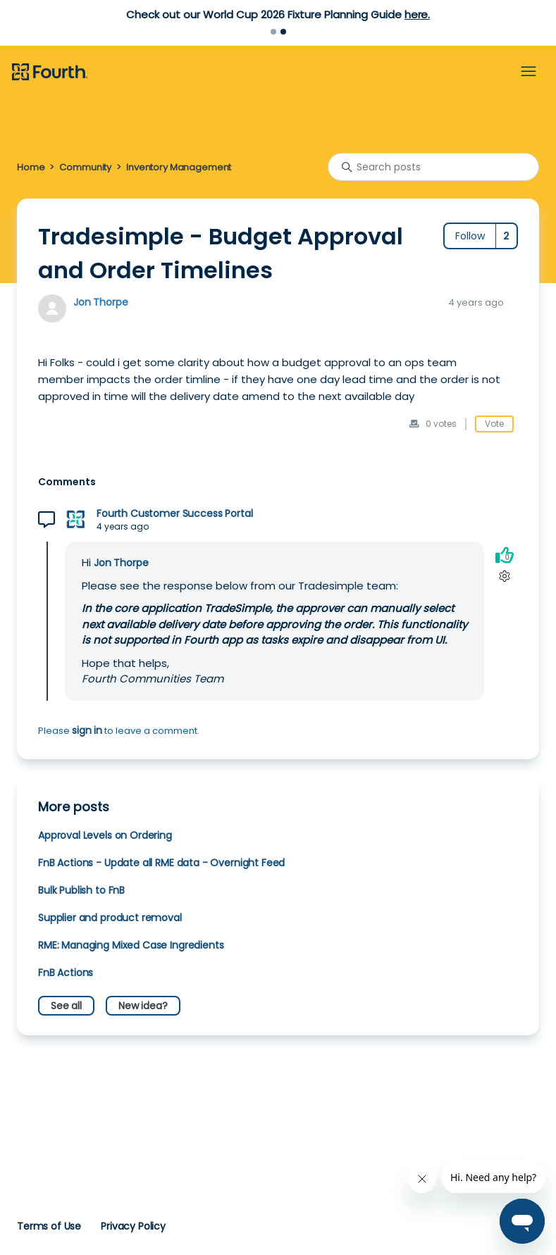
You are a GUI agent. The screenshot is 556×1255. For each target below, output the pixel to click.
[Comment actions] (504, 575)
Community (85, 167)
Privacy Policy (133, 1226)
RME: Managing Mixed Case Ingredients (130, 945)
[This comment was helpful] (504, 554)
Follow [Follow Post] (470, 236)
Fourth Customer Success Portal (174, 513)
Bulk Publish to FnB (81, 890)
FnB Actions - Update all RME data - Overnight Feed (161, 863)
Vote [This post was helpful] (494, 424)
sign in (87, 730)
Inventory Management (178, 167)
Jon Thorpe (100, 302)
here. (417, 14)
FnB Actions (65, 973)
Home (30, 167)
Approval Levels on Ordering (105, 835)
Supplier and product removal (110, 918)
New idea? (143, 1006)
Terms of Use (49, 1226)
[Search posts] (433, 167)
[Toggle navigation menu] (528, 71)
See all (66, 1006)
